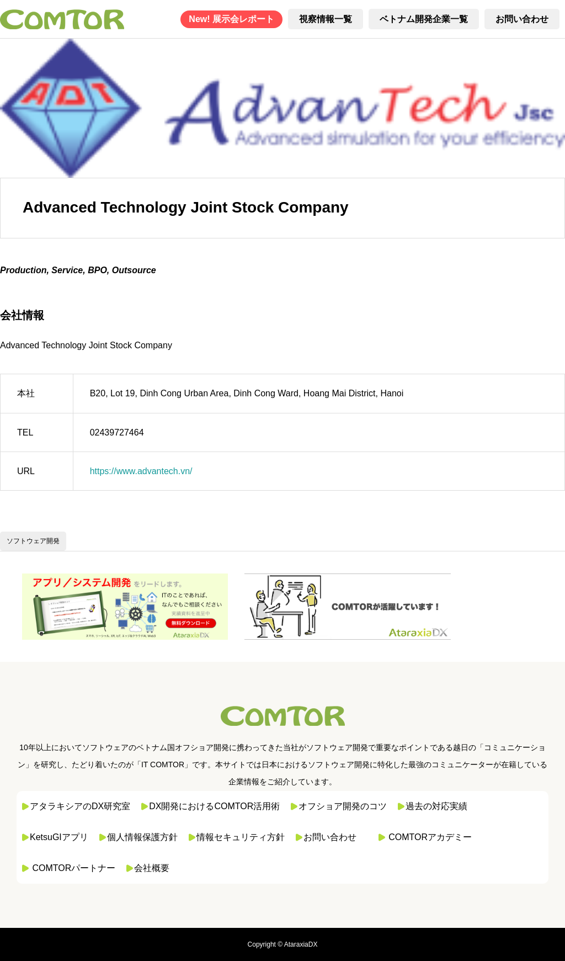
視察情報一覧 (325, 19)
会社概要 (151, 868)
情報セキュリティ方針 (240, 837)
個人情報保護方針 (142, 837)
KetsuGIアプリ (59, 837)
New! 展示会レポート (231, 19)
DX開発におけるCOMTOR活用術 (214, 806)
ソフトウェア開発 (33, 541)
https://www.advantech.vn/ (141, 471)
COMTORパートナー (73, 868)
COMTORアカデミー (430, 837)
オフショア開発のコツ (343, 806)
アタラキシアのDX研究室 (80, 806)
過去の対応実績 (436, 806)
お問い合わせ (521, 19)
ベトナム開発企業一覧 (424, 19)
